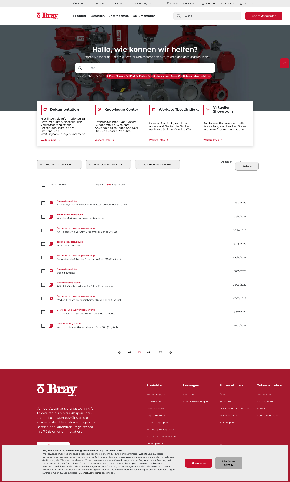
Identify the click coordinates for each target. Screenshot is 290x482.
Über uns (78, 3)
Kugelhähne (153, 401)
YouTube (246, 3)
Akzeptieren (198, 463)
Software (262, 408)
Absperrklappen (155, 394)
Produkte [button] (80, 16)
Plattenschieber (155, 408)
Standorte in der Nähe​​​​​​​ (181, 3)
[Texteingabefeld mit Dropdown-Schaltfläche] (150, 68)
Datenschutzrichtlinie (90, 472)
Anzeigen (226, 161)
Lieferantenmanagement (234, 408)
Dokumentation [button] (144, 16)
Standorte (225, 401)
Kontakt (99, 3)
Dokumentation (269, 385)
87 (160, 352)
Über (223, 394)
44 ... (149, 352)
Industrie (188, 394)
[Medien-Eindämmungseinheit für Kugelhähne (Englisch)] (145, 298)
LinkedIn (227, 3)
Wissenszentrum (266, 401)
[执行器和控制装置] (145, 271)
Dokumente (264, 394)
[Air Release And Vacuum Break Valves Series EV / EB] (145, 230)
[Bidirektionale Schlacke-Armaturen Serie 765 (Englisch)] (145, 257)
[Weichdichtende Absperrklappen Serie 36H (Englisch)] (145, 325)
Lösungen (191, 385)
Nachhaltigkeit (143, 3)
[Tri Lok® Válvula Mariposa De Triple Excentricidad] (145, 285)
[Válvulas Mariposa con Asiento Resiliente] (145, 216)
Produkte (154, 385)
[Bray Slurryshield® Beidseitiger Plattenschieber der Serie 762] (145, 203)
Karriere (119, 3)
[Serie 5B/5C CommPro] (145, 244)
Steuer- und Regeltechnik (161, 436)
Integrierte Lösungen (195, 401)
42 (129, 352)
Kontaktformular (264, 16)
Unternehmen (231, 385)
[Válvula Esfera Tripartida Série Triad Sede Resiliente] (145, 312)
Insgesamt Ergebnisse (109, 184)
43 (139, 352)
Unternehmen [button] (118, 16)
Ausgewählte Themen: (91, 75)
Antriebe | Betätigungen (160, 429)
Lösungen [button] (98, 16)
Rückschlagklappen (157, 422)
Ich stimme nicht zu (228, 463)
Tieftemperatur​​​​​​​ (155, 443)
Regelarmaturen (156, 415)
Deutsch (210, 3)
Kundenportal (228, 422)
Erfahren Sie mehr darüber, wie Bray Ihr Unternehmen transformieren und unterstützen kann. (145, 57)
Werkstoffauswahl (267, 415)
